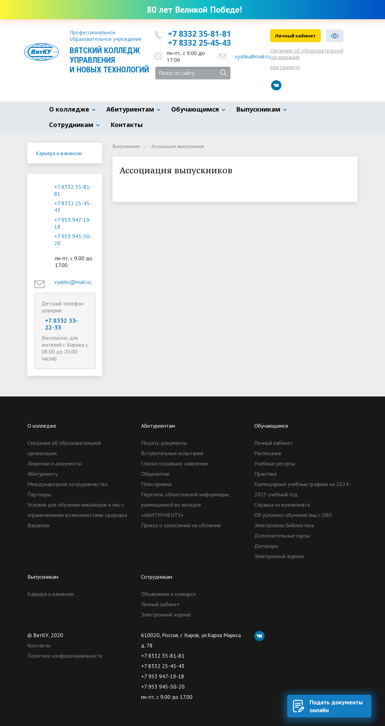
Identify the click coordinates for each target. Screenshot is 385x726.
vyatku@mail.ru (252, 56)
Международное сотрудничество (67, 484)
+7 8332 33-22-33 (61, 323)
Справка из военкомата (282, 504)
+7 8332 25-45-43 (199, 42)
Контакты (126, 124)
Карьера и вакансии (59, 153)
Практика (265, 473)
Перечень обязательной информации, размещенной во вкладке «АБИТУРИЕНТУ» (185, 504)
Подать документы (164, 442)
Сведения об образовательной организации (306, 53)
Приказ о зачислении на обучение (181, 525)
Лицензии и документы (54, 463)
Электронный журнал (279, 556)
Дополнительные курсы (282, 535)
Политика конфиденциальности (65, 655)
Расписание (267, 453)
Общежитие (155, 473)
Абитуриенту (285, 67)
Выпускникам (258, 109)
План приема (156, 484)
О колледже (69, 109)
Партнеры (39, 494)
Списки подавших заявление (174, 463)
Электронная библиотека (284, 525)
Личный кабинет (295, 36)
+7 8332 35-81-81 (199, 33)
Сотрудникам (71, 124)
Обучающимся (195, 109)
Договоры (266, 545)
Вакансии (38, 525)
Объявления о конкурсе (168, 593)
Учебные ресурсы (274, 463)
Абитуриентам (130, 109)
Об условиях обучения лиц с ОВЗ (293, 514)
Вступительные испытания (172, 453)
